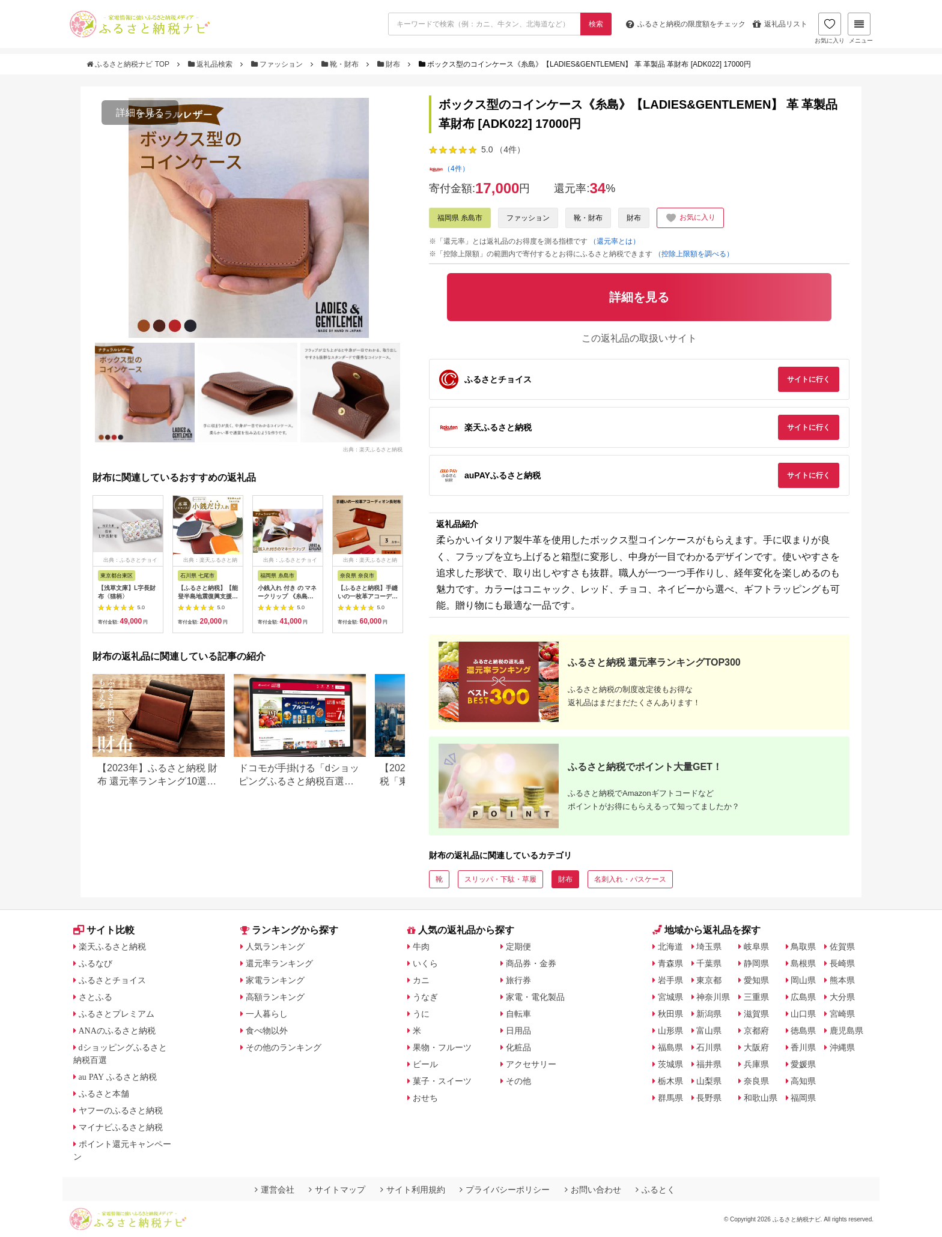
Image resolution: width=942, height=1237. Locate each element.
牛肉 (421, 946)
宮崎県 (842, 1014)
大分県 (842, 997)
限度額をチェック (686, 24)
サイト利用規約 (412, 1189)
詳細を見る (140, 112)
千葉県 (709, 963)
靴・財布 (341, 64)
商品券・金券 (531, 963)
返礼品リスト (780, 24)
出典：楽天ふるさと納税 (373, 449)
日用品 (518, 1030)
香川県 (803, 1047)
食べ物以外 (267, 1030)
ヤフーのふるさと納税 (121, 1110)
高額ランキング (275, 997)
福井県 (709, 1064)
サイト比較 (104, 930)
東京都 (709, 980)
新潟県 (709, 1014)
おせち (425, 1098)
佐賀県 (842, 946)
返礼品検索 (211, 64)
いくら (425, 963)
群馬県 (670, 1098)
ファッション (278, 64)
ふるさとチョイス (112, 980)
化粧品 (518, 1047)
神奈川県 (713, 997)
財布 (390, 64)
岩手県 (670, 980)
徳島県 (803, 1030)
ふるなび (95, 963)
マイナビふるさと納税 (121, 1127)
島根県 (803, 963)
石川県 (709, 1047)
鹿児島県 (846, 1030)
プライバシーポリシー (505, 1189)
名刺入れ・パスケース (630, 879)
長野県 (709, 1098)
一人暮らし (267, 1014)
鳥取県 (803, 946)
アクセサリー (531, 1064)
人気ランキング (275, 946)
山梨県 (709, 1081)
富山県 (709, 1030)
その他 (518, 1081)
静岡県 (756, 963)
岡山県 (803, 980)
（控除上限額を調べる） (694, 254)
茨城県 (670, 1064)
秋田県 (670, 1014)
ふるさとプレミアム (116, 1014)
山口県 (803, 1014)
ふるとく (655, 1189)
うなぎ (425, 997)
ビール (425, 1064)
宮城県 (670, 997)
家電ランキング (275, 980)
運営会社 (274, 1189)
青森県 (670, 963)
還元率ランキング (279, 963)
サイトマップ (337, 1189)
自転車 (518, 1014)
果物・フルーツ (442, 1047)
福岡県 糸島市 (459, 218)
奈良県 (756, 1081)
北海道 (670, 946)
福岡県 (803, 1098)
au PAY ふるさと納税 (118, 1077)
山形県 (670, 1030)
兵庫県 (756, 1064)
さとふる (95, 997)
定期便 (518, 946)
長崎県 (842, 963)
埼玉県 (709, 946)
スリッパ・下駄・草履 (500, 879)
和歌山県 (760, 1098)
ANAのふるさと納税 (117, 1030)
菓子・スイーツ (442, 1081)
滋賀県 (756, 1014)
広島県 (803, 997)
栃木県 (670, 1081)
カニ (421, 980)
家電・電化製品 (535, 997)
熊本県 (842, 980)
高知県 (803, 1081)
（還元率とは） (614, 241)
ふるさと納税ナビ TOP (129, 64)
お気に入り (830, 28)
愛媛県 (803, 1064)
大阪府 (756, 1047)
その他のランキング (283, 1047)
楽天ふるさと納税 (112, 946)
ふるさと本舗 (104, 1093)
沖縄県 (842, 1047)
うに (421, 1014)
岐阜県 (756, 946)
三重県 (756, 997)
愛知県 (756, 980)
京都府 (756, 1030)
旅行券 (518, 980)
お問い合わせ (593, 1189)
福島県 (670, 1047)
